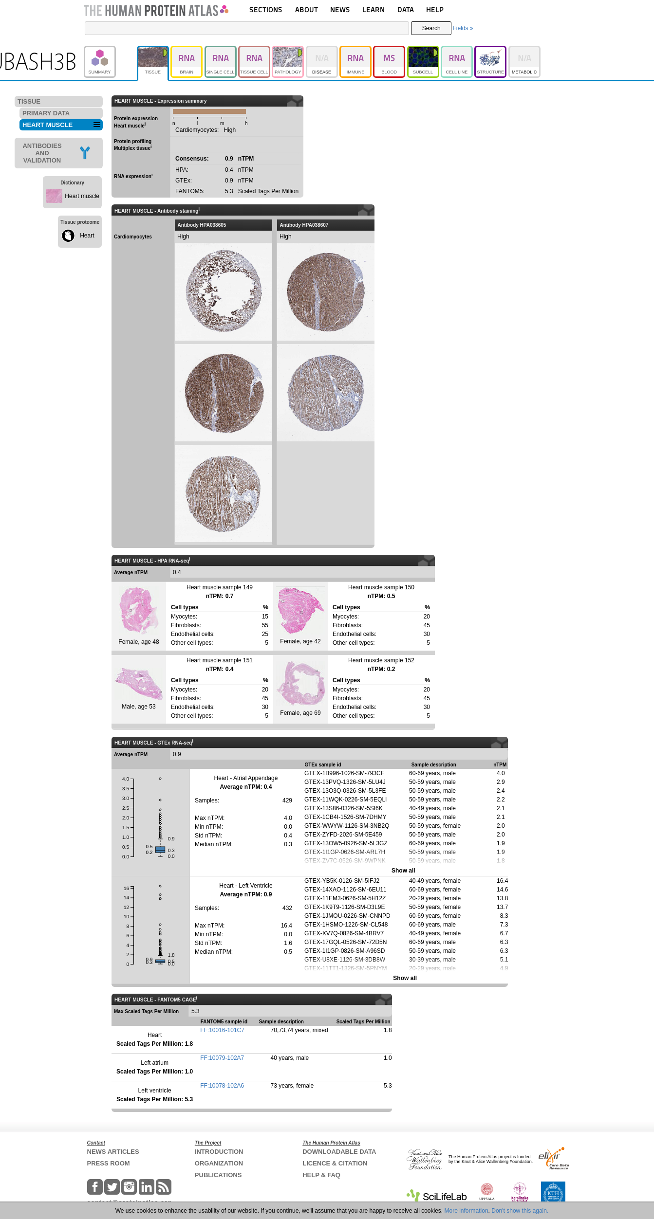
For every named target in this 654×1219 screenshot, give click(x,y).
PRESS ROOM (108, 1163)
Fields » (462, 28)
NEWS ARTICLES (113, 1151)
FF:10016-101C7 (222, 1030)
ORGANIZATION (219, 1163)
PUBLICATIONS (218, 1175)
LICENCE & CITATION (334, 1163)
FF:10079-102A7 (222, 1058)
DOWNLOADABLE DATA (339, 1151)
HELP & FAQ (321, 1175)
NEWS (340, 9)
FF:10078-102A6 (222, 1085)
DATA (405, 9)
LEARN (373, 9)
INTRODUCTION (219, 1151)
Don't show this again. (519, 1210)
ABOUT (306, 9)
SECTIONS (265, 9)
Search (431, 28)
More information (466, 1210)
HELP (435, 9)
